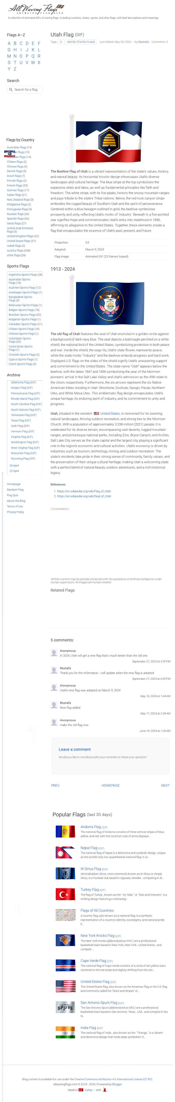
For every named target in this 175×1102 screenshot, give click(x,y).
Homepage (14, 484)
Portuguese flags (17, 209)
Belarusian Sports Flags (23, 305)
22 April (14, 471)
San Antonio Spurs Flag (102, 1002)
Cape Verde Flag (97, 961)
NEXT (165, 785)
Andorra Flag (94, 827)
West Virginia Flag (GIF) (25, 447)
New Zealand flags (18, 199)
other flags (13, 255)
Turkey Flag (93, 889)
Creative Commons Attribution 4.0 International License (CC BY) (113, 1079)
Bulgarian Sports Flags (23, 319)
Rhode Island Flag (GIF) (25, 398)
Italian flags (14, 194)
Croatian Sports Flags (22, 354)
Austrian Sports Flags (22, 287)
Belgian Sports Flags (21, 310)
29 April (14, 465)
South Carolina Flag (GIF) (26, 404)
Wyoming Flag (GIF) (23, 458)
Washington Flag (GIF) (25, 442)
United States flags (81, 42)
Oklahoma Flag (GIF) (23, 382)
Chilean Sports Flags (21, 329)
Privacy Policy (15, 512)
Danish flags (14, 171)
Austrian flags (15, 152)
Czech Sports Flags (20, 364)
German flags (15, 190)
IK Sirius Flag (94, 869)
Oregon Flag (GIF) (22, 387)
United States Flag (98, 982)
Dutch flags (14, 176)
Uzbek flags (14, 245)
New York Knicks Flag (101, 935)
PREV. (55, 785)
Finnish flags (15, 180)
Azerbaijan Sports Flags (23, 292)
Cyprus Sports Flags (21, 359)
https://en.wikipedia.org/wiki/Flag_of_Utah (84, 491)
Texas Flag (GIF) (21, 420)
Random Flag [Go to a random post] (15, 489)
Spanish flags (15, 218)
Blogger (117, 1084)
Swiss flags (14, 223)
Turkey (88, 1090)
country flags (15, 250)
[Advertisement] (110, 78)
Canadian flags (16, 157)
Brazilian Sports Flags (22, 314)
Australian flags (16, 147)
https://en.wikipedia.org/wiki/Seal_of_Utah (84, 496)
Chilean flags (15, 161)
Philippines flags (17, 204)
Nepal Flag (92, 848)
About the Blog (16, 500)
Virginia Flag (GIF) (22, 436)
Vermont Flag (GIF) (22, 431)
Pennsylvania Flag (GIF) (25, 393)
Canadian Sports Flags (23, 324)
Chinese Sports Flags (22, 333)
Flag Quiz (12, 495)
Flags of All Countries (97, 910)
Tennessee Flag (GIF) (24, 415)
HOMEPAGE (111, 785)
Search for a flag (26, 90)
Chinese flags (15, 166)
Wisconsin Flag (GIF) (23, 453)
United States (110, 413)
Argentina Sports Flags (23, 274)
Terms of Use (15, 506)
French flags (14, 185)
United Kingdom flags (20, 236)
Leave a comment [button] (75, 749)
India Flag (92, 1028)
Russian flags (15, 214)
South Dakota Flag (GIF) (26, 409)
